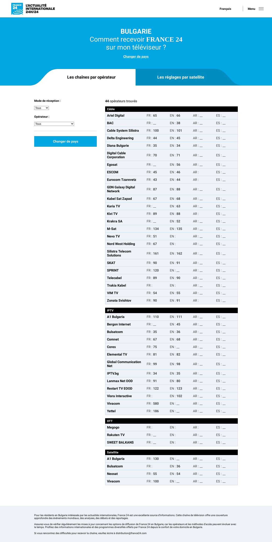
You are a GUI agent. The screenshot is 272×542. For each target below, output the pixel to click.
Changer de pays (136, 57)
